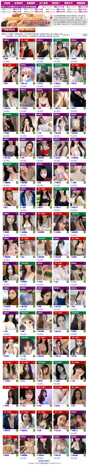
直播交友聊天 (44, 463)
